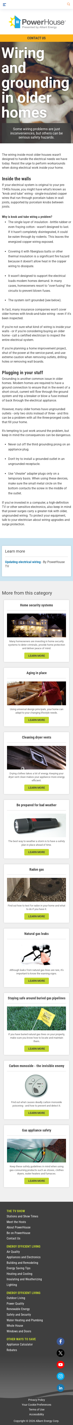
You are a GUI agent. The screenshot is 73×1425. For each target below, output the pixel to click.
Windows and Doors (19, 1331)
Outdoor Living (16, 1298)
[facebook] (60, 1341)
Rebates (12, 1350)
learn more (36, 655)
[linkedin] (60, 1388)
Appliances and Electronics (23, 1257)
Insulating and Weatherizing (24, 1279)
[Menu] (4, 4)
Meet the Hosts (16, 1222)
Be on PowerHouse (18, 1233)
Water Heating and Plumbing (25, 1320)
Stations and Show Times (22, 1216)
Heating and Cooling (19, 1274)
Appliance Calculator (20, 1344)
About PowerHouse (19, 1227)
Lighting (12, 1285)
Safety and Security (19, 1314)
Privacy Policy (36, 1399)
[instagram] (60, 1376)
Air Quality (13, 1252)
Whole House (15, 1325)
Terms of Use (36, 1409)
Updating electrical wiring (23, 562)
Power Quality (15, 1303)
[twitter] (60, 1353)
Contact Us (13, 1238)
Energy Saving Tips (18, 1268)
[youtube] (60, 1365)
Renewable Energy (18, 1309)
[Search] (67, 4)
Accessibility (36, 1414)
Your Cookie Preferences (36, 1404)
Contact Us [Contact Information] (36, 38)
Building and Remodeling (22, 1263)
